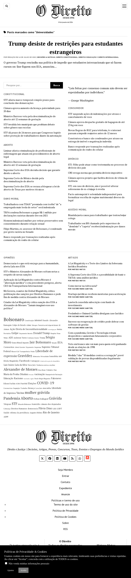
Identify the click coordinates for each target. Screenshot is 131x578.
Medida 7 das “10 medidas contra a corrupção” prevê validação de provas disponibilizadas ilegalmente (96, 357)
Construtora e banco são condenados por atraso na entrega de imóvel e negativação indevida (95, 140)
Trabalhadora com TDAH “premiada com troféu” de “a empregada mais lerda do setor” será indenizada (32, 206)
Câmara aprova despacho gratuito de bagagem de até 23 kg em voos (96, 124)
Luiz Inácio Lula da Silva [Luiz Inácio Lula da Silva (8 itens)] (15, 364)
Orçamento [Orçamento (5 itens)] (30, 347)
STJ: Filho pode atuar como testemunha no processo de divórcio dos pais (97, 166)
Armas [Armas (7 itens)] (6, 329)
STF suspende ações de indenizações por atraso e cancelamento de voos (94, 115)
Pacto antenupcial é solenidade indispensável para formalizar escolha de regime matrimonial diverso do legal (96, 197)
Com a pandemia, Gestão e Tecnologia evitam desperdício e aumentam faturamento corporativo (95, 334)
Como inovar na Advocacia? (82, 285)
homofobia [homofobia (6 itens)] (53, 356)
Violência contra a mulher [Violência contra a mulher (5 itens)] (45, 365)
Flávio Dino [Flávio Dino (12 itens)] (45, 408)
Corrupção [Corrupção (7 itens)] (34, 361)
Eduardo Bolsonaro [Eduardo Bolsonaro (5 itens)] (24, 404)
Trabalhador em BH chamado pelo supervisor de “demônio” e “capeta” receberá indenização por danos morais (96, 226)
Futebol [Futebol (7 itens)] (24, 383)
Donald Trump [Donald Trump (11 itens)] (41, 333)
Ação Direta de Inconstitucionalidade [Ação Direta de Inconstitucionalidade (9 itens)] (28, 329)
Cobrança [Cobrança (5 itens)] (7, 409)
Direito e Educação (87, 57)
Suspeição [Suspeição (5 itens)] (16, 388)
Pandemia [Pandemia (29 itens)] (12, 398)
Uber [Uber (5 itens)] (55, 370)
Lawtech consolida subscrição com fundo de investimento (91, 304)
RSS (65, 529)
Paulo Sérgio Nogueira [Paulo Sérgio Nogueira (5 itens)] (42, 378)
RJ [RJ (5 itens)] (59, 325)
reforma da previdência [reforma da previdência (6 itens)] (19, 412)
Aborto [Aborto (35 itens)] (27, 398)
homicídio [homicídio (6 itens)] (36, 404)
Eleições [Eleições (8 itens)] (32, 383)
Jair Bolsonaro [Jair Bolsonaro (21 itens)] (40, 342)
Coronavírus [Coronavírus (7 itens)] (9, 347)
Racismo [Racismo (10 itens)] (18, 378)
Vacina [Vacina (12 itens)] (20, 392)
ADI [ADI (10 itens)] (11, 337)
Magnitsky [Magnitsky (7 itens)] (14, 361)
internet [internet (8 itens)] (38, 320)
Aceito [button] (23, 570)
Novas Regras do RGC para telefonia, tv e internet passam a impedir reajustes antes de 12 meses (94, 132)
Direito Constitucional (67, 57)
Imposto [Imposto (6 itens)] (26, 343)
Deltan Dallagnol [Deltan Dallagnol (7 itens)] (41, 399)
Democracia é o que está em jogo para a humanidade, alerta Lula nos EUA (31, 265)
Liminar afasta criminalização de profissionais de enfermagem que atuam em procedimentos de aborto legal (32, 153)
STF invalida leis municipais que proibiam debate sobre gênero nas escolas (29, 126)
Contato (65, 482)
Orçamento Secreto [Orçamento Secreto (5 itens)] (26, 333)
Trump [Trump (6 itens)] (42, 338)
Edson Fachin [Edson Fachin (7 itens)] (10, 383)
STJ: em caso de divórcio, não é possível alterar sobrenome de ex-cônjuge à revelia (93, 188)
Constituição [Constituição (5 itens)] (29, 320)
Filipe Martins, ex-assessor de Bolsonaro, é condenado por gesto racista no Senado (33, 230)
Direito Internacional (108, 57)
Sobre (65, 523)
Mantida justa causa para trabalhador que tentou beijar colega (97, 217)
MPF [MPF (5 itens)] (60, 356)
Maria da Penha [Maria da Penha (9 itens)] (11, 374)
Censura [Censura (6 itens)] (49, 370)
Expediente (65, 488)
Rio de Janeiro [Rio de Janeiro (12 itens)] (51, 412)
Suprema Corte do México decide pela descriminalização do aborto (24, 180)
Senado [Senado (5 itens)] (54, 343)
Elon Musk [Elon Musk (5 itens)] (42, 370)
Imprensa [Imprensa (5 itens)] (37, 347)
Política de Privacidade (65, 510)
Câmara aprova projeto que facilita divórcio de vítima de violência (97, 179)
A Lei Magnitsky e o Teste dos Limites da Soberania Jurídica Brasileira (95, 265)
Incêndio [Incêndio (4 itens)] (27, 378)
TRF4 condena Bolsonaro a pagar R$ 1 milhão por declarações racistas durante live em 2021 (30, 214)
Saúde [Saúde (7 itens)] (6, 412)
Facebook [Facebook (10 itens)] (24, 360)
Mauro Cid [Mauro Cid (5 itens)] (15, 351)
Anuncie (65, 494)
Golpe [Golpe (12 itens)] (14, 333)
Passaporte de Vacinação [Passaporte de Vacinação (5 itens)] (54, 374)
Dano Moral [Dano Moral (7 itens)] (17, 342)
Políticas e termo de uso (65, 500)
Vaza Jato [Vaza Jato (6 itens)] (32, 365)
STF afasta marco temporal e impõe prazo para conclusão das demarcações (29, 101)
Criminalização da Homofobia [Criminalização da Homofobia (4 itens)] (50, 361)
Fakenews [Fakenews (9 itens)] (56, 378)
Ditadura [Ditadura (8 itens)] (24, 374)
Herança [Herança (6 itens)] (31, 388)
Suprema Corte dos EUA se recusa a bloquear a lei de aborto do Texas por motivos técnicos (32, 188)
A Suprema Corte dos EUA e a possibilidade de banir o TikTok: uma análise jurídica (96, 276)
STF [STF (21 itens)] (14, 403)
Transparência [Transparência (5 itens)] (25, 351)
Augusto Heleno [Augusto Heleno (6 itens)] (36, 412)
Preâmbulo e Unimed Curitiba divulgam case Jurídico (95, 313)
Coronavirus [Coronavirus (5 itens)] (8, 388)
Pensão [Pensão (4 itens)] (31, 374)
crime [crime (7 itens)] (28, 325)
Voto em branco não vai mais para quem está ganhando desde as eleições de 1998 (97, 346)
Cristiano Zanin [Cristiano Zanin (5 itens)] (33, 338)
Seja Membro (65, 469)
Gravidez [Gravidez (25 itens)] (25, 355)
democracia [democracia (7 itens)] (33, 408)
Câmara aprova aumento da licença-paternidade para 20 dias (32, 110)
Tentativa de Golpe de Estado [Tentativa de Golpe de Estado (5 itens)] (48, 325)
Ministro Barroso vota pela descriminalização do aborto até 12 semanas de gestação (30, 118)
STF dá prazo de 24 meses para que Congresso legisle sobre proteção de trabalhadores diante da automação (33, 134)
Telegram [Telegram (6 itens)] (7, 404)
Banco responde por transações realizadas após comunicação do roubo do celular (94, 148)
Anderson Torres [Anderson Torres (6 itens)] (20, 338)
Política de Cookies (65, 516)
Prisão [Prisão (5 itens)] (33, 351)
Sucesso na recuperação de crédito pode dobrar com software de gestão (96, 323)
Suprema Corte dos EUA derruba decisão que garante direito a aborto (32, 172)
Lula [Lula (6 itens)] (54, 408)
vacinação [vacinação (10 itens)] (39, 374)
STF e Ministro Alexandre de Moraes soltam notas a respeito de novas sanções (31, 273)
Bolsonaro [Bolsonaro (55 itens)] (14, 319)
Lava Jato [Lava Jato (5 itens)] (38, 388)
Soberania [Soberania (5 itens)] (36, 356)
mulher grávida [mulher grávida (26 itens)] (37, 392)
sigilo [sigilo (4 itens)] (32, 378)
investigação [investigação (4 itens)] (52, 329)
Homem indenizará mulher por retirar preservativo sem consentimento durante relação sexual (33, 222)
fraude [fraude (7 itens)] (46, 320)
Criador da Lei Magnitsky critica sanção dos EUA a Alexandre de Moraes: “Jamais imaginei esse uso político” (30, 305)
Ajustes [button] (10, 570)
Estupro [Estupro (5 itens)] (35, 325)
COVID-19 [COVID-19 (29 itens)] (45, 382)
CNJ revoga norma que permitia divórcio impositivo (95, 172)
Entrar (65, 476)
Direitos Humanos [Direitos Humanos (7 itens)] (19, 408)
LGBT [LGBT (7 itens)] (59, 408)
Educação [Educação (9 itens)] (8, 378)
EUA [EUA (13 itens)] (60, 342)
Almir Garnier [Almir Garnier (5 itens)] (20, 347)
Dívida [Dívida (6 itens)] (6, 361)
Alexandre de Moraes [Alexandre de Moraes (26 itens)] (21, 369)
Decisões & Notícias (46, 57)
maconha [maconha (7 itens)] (47, 388)
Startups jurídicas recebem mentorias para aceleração (97, 294)
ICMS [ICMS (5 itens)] (18, 384)
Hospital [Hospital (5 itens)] (53, 333)
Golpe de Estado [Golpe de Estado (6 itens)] (19, 325)
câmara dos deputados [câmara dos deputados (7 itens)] (51, 404)
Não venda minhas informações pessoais (29, 563)
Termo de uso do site (66, 504)
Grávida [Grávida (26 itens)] (55, 398)
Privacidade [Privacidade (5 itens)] (45, 356)
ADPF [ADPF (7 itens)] (6, 416)
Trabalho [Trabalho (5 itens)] (24, 388)
